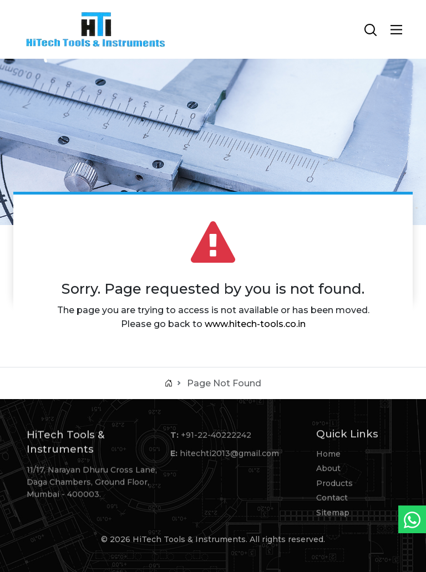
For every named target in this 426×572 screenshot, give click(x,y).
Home (328, 456)
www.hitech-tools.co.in (255, 324)
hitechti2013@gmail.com (229, 455)
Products (334, 485)
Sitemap (332, 514)
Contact (332, 499)
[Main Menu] (396, 29)
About (328, 470)
